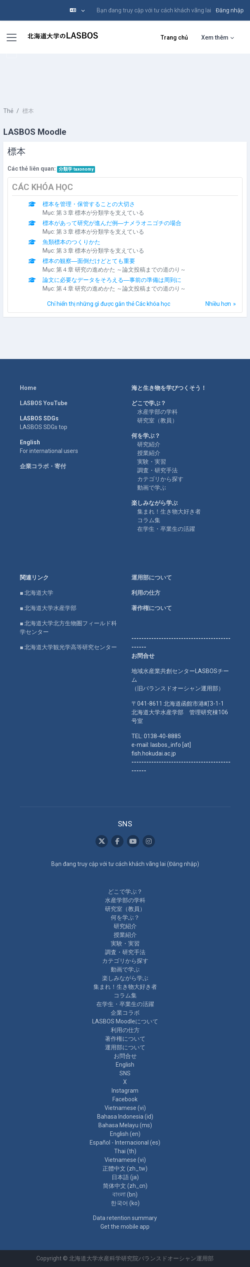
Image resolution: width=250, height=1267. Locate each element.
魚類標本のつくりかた (71, 242)
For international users (49, 451)
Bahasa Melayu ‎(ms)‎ (125, 1125)
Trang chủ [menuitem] (174, 37)
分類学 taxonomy (76, 169)
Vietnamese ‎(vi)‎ (125, 1108)
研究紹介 (148, 444)
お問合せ (125, 1056)
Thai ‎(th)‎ (125, 1151)
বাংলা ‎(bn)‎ (125, 1194)
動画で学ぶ (151, 487)
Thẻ (8, 111)
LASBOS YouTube (43, 403)
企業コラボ (125, 1012)
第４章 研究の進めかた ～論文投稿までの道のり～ (121, 269)
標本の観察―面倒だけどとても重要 (89, 261)
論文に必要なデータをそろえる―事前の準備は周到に (112, 280)
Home (28, 388)
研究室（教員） (157, 420)
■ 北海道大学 (36, 592)
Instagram (125, 1090)
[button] (77, 10)
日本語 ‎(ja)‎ (125, 1177)
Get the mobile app (125, 1226)
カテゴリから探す (160, 479)
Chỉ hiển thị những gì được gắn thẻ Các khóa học (108, 303)
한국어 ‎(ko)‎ (125, 1203)
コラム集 (148, 520)
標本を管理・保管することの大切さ (89, 204)
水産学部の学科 (157, 411)
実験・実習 (151, 461)
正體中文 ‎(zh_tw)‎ (125, 1168)
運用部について (151, 577)
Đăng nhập (230, 10)
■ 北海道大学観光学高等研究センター (68, 647)
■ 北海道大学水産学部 (48, 608)
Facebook (125, 1099)
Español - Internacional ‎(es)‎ (125, 1142)
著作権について (151, 608)
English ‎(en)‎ (125, 1134)
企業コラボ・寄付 (43, 466)
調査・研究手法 (157, 470)
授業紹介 (148, 453)
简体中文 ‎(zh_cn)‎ (125, 1186)
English (125, 1064)
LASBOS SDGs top (43, 427)
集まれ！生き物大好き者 (169, 511)
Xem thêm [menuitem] (215, 37)
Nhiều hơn (218, 303)
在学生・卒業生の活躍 (166, 529)
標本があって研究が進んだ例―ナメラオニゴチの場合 (112, 223)
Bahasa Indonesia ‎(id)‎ (125, 1116)
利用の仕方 (145, 592)
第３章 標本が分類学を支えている (100, 212)
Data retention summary (125, 1218)
